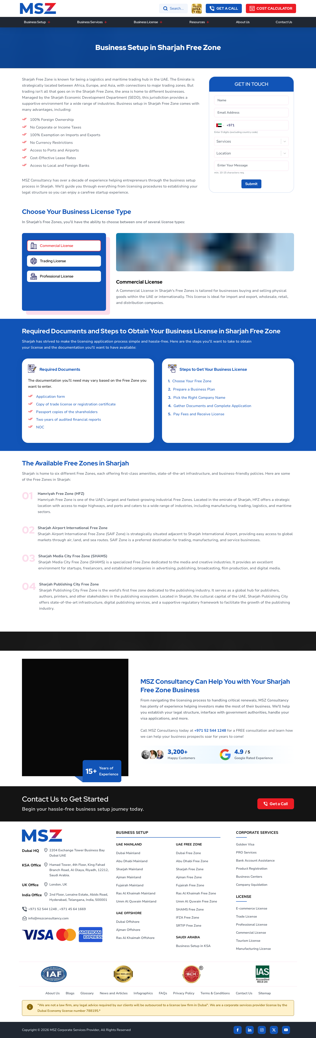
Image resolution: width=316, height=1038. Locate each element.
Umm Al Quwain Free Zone (196, 901)
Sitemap (264, 993)
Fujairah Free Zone (190, 885)
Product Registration (251, 868)
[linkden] (250, 1030)
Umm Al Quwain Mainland (136, 901)
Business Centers (249, 876)
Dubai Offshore (127, 922)
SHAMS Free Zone (190, 909)
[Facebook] (238, 1030)
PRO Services (246, 852)
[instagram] (262, 1030)
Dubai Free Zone (188, 853)
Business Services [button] (90, 22)
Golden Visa (245, 844)
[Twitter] (274, 1030)
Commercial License (251, 932)
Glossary (87, 993)
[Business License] (161, 22)
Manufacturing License (253, 949)
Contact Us (284, 22)
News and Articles (114, 993)
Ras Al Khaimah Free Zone (196, 893)
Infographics (143, 993)
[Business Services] (106, 22)
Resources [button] (197, 22)
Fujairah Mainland (129, 885)
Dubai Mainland (128, 853)
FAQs (163, 993)
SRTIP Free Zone (188, 925)
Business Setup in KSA (193, 946)
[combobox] (216, 141)
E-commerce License (251, 908)
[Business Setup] (49, 22)
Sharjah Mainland (129, 869)
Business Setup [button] (35, 22)
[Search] (173, 8)
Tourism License (248, 941)
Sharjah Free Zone (190, 869)
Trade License (246, 916)
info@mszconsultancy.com (48, 918)
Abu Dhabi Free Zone (192, 861)
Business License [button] (146, 22)
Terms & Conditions (215, 993)
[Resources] (208, 22)
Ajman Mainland (128, 877)
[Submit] (251, 183)
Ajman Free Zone (189, 877)
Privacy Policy (183, 993)
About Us (242, 22)
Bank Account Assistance (255, 860)
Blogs (70, 993)
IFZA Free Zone (187, 917)
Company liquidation (251, 885)
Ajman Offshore (128, 930)
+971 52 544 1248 (210, 730)
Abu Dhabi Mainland (132, 861)
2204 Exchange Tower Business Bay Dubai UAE (77, 853)
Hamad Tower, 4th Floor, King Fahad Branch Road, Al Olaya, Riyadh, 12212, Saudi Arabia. (79, 870)
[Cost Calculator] (271, 8)
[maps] (246, 755)
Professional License (251, 924)
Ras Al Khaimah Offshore (135, 938)
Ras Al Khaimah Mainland (135, 893)
